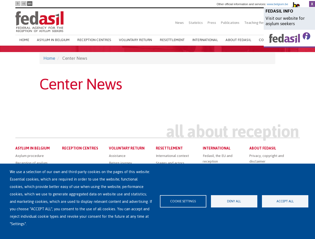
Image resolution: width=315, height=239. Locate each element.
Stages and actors (170, 163)
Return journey (120, 163)
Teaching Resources (260, 22)
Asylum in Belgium (53, 39)
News (179, 22)
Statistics (195, 22)
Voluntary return (135, 39)
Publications (230, 22)
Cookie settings (183, 201)
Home (24, 39)
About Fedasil (238, 39)
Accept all (285, 201)
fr (18, 3)
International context (172, 155)
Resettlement (172, 39)
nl (24, 3)
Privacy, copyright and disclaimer (266, 158)
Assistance (117, 155)
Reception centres (94, 39)
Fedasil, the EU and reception (217, 158)
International (205, 39)
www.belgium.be (277, 4)
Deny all (234, 201)
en (30, 3)
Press (212, 22)
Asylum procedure (29, 155)
